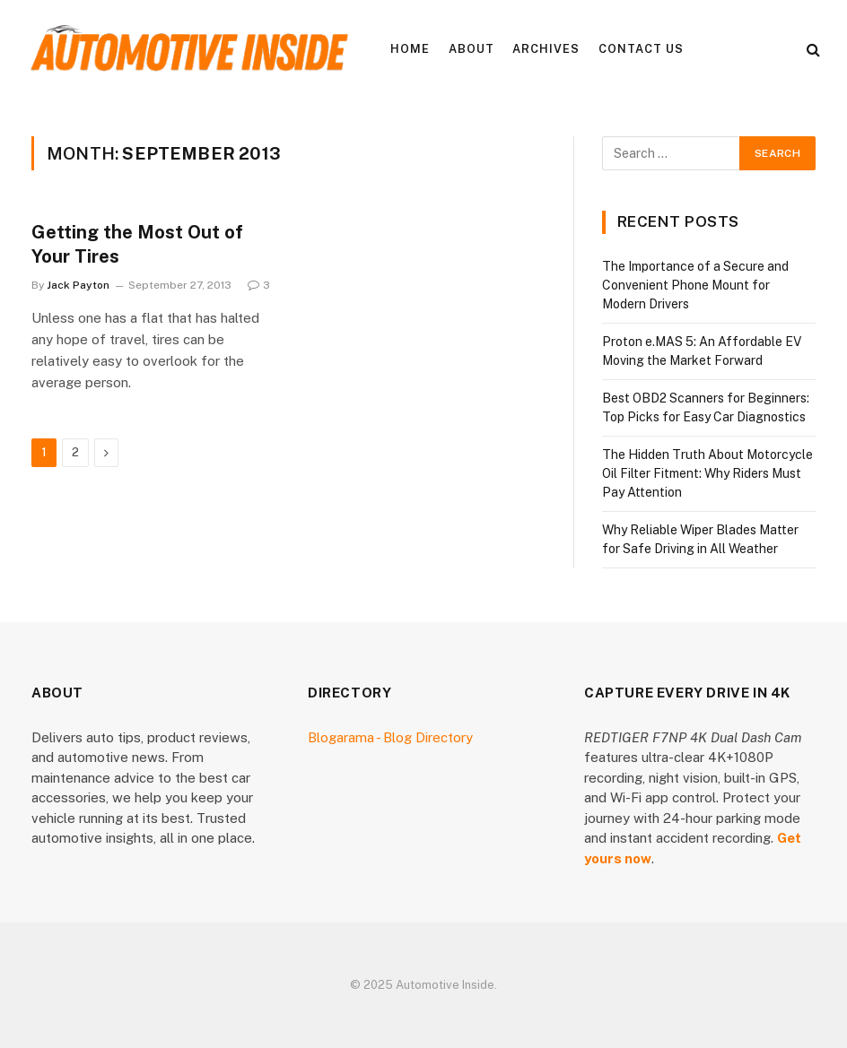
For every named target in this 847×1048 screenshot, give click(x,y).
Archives (546, 49)
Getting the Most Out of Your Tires (137, 244)
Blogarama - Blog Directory (390, 737)
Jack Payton (78, 285)
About (471, 49)
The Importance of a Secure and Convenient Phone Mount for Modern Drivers (695, 285)
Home (410, 49)
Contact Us (641, 49)
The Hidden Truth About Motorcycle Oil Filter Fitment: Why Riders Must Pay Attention (707, 473)
